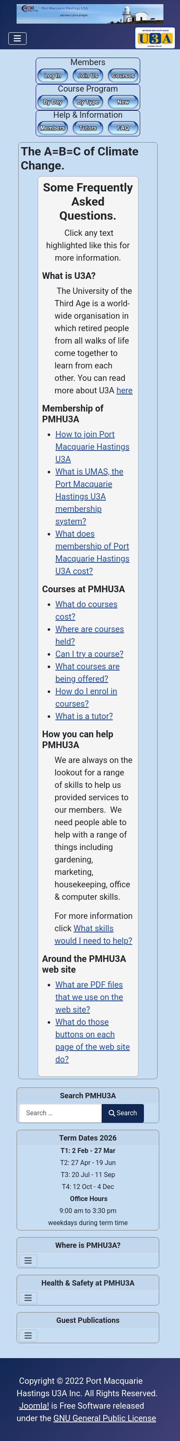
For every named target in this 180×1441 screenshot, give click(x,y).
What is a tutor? (84, 716)
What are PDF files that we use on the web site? (89, 997)
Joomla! (34, 1406)
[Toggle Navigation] (17, 38)
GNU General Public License (105, 1418)
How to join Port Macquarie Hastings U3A (93, 446)
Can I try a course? (90, 654)
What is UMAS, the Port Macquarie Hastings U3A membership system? (90, 496)
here (125, 390)
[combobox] (60, 1113)
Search (123, 1113)
